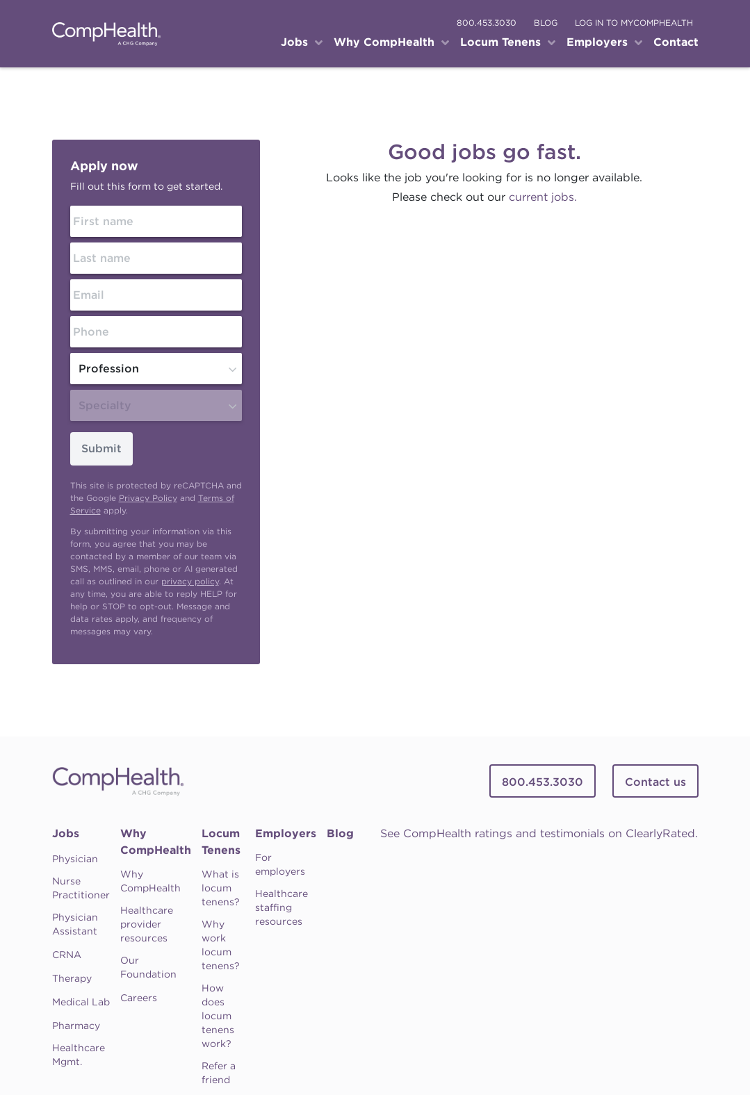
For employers (280, 864)
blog (545, 22)
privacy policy (190, 581)
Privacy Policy (148, 498)
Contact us (655, 782)
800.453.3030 (486, 22)
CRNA (66, 954)
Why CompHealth (155, 842)
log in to (634, 22)
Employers (285, 833)
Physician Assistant (75, 924)
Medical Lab (81, 1001)
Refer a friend (219, 1072)
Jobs (65, 833)
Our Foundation (148, 967)
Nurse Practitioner (81, 887)
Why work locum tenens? (221, 945)
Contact (676, 42)
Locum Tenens (221, 842)
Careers (138, 997)
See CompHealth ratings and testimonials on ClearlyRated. (539, 833)
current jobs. (543, 197)
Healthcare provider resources (146, 924)
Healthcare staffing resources (281, 907)
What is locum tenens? (221, 887)
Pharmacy (76, 1025)
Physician (75, 858)
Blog (340, 833)
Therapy (72, 978)
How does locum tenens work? (218, 1015)
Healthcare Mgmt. (78, 1054)
